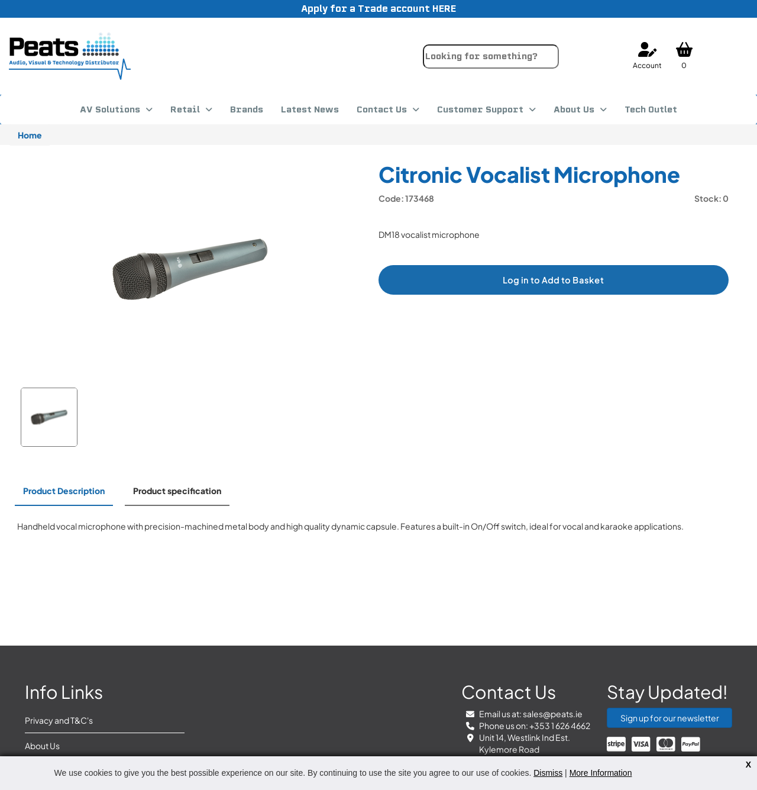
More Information (601, 773)
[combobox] (491, 56)
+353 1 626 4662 (559, 725)
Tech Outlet (651, 109)
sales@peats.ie (553, 713)
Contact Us (382, 109)
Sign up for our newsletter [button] (669, 717)
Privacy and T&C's (59, 720)
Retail (185, 109)
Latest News (310, 109)
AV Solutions (110, 109)
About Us (574, 109)
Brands (246, 109)
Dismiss (547, 773)
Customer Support (480, 109)
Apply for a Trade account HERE (378, 8)
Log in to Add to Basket (553, 280)
